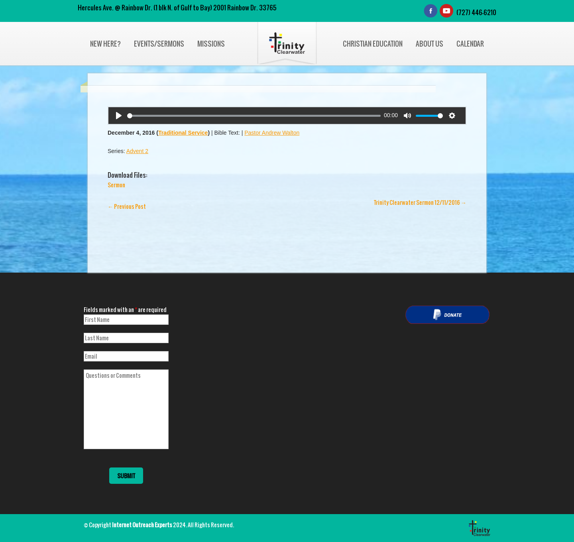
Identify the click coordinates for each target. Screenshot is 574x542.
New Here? (105, 44)
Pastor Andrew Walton (271, 133)
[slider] (254, 116)
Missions (211, 44)
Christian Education (373, 44)
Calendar (470, 44)
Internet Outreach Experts (142, 524)
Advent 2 (137, 151)
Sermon (116, 185)
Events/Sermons (159, 44)
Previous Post (127, 206)
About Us (429, 44)
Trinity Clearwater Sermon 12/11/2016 (420, 202)
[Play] (118, 115)
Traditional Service (183, 133)
